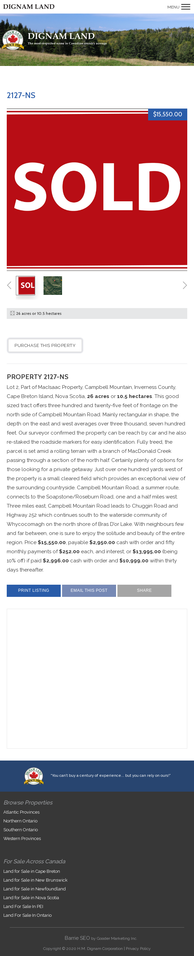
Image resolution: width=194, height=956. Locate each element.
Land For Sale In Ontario (27, 915)
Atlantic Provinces (21, 812)
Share (144, 590)
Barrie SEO (77, 938)
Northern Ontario (20, 820)
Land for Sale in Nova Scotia (31, 897)
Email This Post (89, 590)
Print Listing (33, 590)
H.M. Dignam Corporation (100, 948)
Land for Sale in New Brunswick (35, 880)
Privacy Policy (138, 948)
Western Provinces (22, 838)
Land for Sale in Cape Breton (31, 871)
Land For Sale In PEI (23, 906)
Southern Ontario (20, 829)
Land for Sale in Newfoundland (34, 888)
